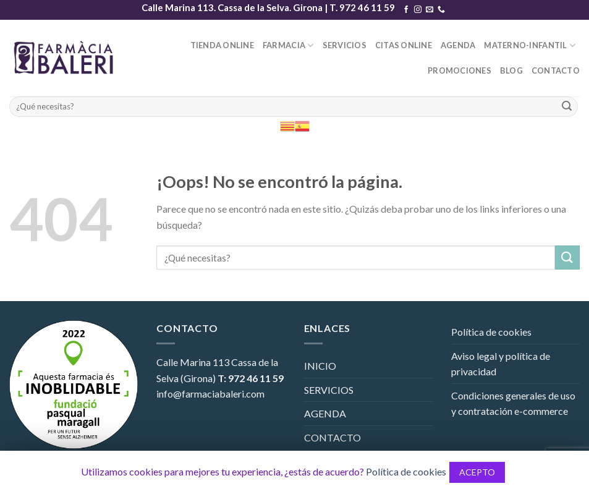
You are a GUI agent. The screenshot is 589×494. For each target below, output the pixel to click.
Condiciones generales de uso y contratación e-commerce (513, 403)
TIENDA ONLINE (222, 45)
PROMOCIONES (459, 70)
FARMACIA (288, 45)
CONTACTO (556, 70)
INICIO (320, 366)
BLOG (511, 70)
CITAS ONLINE (403, 45)
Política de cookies (491, 332)
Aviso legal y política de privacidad (500, 364)
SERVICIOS (345, 45)
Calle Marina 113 (192, 362)
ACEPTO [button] (477, 472)
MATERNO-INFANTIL (529, 45)
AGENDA (458, 45)
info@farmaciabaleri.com (210, 393)
